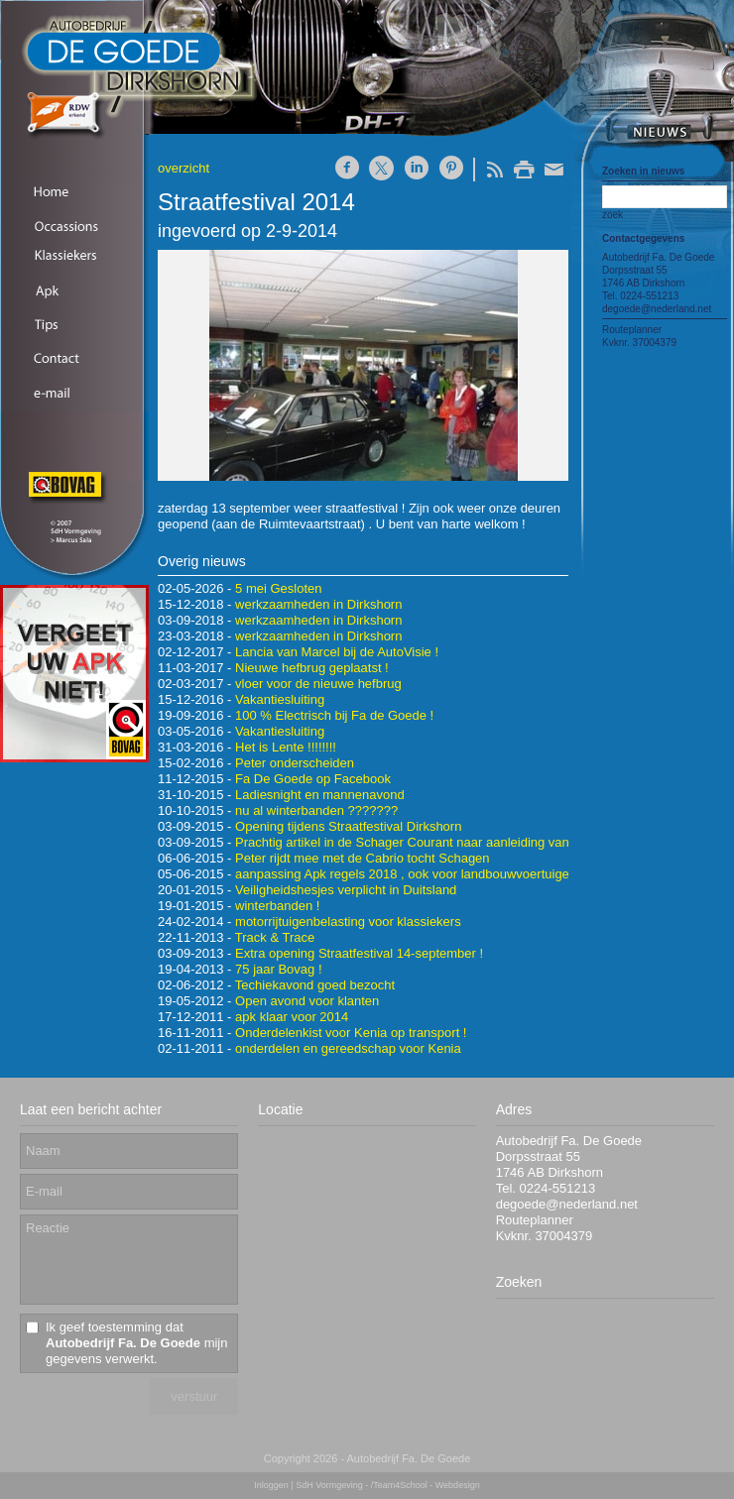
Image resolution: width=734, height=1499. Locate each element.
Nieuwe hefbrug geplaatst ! (312, 667)
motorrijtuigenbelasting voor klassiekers (348, 921)
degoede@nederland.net (656, 308)
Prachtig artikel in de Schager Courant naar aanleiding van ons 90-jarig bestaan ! (465, 842)
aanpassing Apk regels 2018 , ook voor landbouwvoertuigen (405, 873)
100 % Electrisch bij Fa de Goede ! (334, 715)
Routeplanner (632, 329)
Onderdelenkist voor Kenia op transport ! (350, 1032)
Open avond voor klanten (307, 1000)
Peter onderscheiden (294, 762)
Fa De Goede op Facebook (313, 778)
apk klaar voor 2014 (291, 1016)
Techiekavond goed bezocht (315, 985)
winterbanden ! (277, 905)
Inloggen (271, 1485)
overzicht (183, 168)
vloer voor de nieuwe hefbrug (318, 683)
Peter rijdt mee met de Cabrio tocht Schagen (362, 858)
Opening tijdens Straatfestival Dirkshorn (348, 826)
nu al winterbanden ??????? (316, 810)
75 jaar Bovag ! (278, 969)
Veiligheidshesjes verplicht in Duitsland (345, 889)
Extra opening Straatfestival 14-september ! (359, 953)
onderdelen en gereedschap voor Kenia (348, 1048)
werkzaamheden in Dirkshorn (318, 604)
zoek (612, 214)
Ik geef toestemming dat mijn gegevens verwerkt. (136, 1343)
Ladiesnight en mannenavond (320, 794)
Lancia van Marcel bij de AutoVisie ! (336, 651)
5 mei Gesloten (278, 588)
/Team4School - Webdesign (425, 1485)
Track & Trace (274, 937)
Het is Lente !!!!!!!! (285, 747)
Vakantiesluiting (279, 699)
